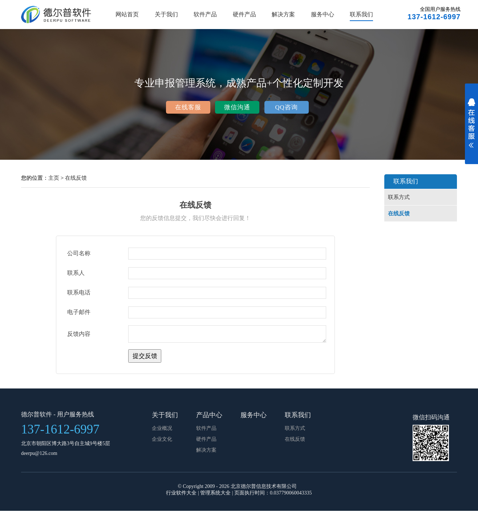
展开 (471, 127)
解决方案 (283, 14)
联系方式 (399, 197)
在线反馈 (76, 178)
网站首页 (127, 14)
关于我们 (166, 14)
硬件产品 (244, 14)
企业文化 (162, 441)
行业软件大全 (181, 495)
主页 (53, 178)
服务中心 (322, 14)
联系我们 (361, 14)
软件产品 (205, 14)
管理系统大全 (215, 495)
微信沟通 (237, 107)
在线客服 (188, 107)
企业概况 (162, 430)
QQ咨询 (286, 107)
